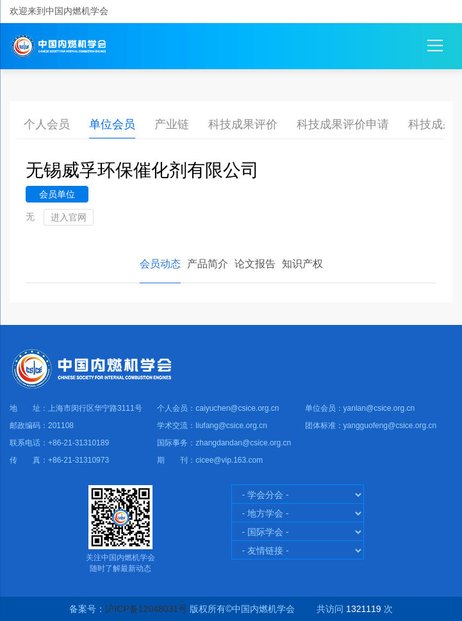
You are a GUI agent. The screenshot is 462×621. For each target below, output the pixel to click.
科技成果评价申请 (343, 124)
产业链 (171, 124)
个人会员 (47, 124)
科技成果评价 (242, 124)
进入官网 (69, 217)
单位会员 (112, 124)
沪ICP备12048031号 (146, 609)
